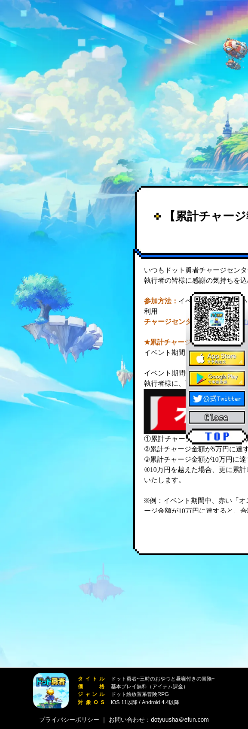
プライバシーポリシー (69, 719)
